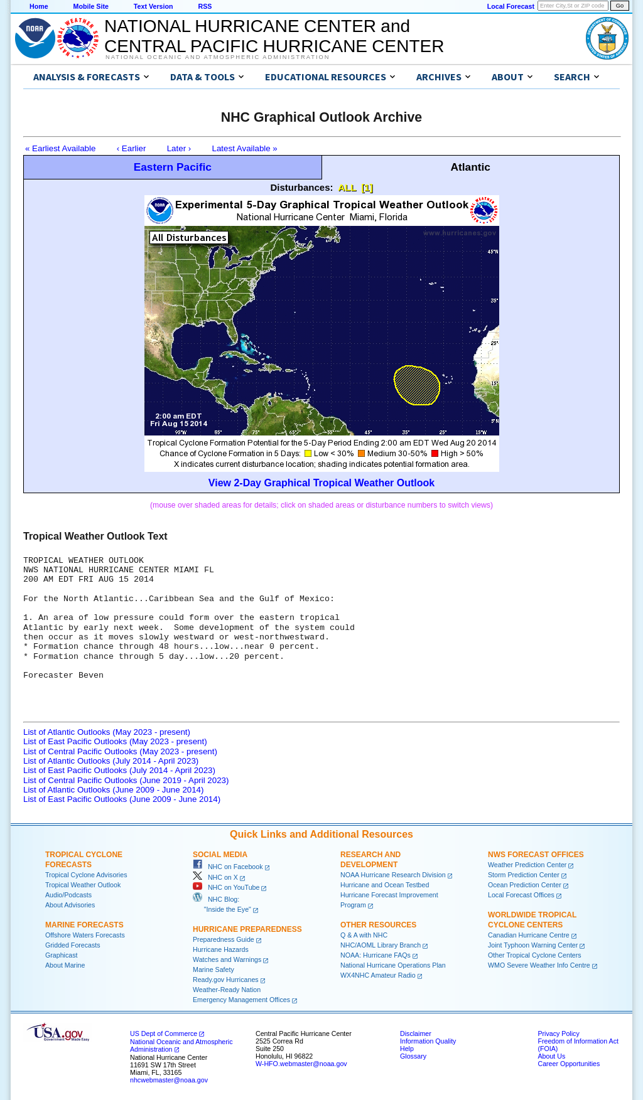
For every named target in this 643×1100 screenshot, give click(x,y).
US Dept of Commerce (163, 1033)
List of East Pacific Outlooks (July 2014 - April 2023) (119, 770)
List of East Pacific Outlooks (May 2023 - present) (115, 741)
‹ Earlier (131, 148)
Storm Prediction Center (523, 874)
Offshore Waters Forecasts (85, 935)
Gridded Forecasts (72, 945)
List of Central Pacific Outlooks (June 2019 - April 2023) (126, 780)
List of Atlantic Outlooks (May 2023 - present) (106, 732)
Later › (179, 148)
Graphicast (61, 955)
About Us (551, 1056)
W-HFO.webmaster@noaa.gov (301, 1063)
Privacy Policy (558, 1033)
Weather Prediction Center (527, 864)
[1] (366, 187)
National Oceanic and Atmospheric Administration (217, 57)
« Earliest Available (60, 148)
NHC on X (215, 877)
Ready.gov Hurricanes (226, 979)
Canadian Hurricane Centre (529, 935)
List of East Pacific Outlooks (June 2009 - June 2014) (121, 799)
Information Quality (428, 1041)
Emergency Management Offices (241, 999)
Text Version (153, 6)
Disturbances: (302, 187)
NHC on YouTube (226, 887)
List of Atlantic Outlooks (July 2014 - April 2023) (110, 761)
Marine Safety (213, 969)
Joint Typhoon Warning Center (533, 945)
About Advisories (70, 905)
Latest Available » (245, 148)
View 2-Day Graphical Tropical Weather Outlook (321, 483)
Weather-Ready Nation (227, 989)
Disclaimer (415, 1033)
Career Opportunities (569, 1063)
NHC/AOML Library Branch (380, 945)
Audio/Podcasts (68, 895)
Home (39, 6)
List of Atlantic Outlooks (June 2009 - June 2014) (113, 789)
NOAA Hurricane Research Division (393, 874)
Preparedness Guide (223, 939)
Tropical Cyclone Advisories (86, 874)
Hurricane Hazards (221, 949)
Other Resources (378, 925)
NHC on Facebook (228, 866)
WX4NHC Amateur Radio (378, 975)
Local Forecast (510, 6)
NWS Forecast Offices (536, 854)
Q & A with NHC (363, 935)
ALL (347, 187)
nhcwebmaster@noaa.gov (169, 1080)
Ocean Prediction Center (524, 885)
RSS (205, 6)
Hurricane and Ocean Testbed (384, 885)
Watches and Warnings (227, 959)
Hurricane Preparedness (247, 929)
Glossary (413, 1056)
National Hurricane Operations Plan (393, 965)
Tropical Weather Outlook (83, 885)
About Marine (65, 965)
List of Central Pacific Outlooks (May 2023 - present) (120, 751)
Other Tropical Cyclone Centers (534, 955)
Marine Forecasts (84, 925)
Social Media (220, 854)
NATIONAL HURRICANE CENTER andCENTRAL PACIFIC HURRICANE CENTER (274, 36)
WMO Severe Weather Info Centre (539, 965)
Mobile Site (91, 6)
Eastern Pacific (173, 167)
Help (407, 1048)
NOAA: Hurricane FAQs (375, 955)
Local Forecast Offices (521, 895)
